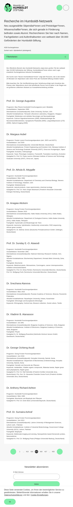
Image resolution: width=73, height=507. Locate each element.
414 (32, 452)
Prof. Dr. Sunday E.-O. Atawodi (24, 243)
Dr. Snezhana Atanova (20, 283)
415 (36, 452)
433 (53, 452)
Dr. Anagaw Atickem (19, 203)
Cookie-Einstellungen (39, 495)
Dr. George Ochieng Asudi (22, 347)
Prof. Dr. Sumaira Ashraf (21, 412)
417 (46, 452)
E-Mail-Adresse (18, 472)
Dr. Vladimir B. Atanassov (22, 314)
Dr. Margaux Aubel (18, 134)
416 (41, 452)
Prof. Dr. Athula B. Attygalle (22, 169)
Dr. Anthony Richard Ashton (23, 387)
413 (27, 452)
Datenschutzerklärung (13, 495)
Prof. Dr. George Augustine (22, 101)
